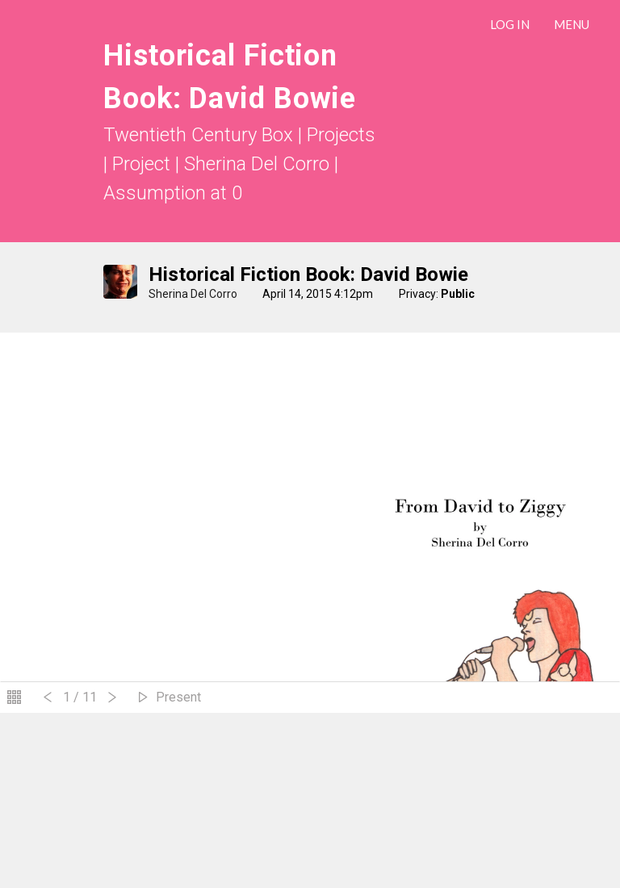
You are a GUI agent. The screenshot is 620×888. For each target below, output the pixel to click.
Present (178, 697)
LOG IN (510, 24)
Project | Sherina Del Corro (223, 164)
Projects (341, 135)
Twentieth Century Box (198, 135)
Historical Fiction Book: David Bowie (308, 274)
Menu (571, 24)
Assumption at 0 (172, 193)
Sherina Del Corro (194, 293)
